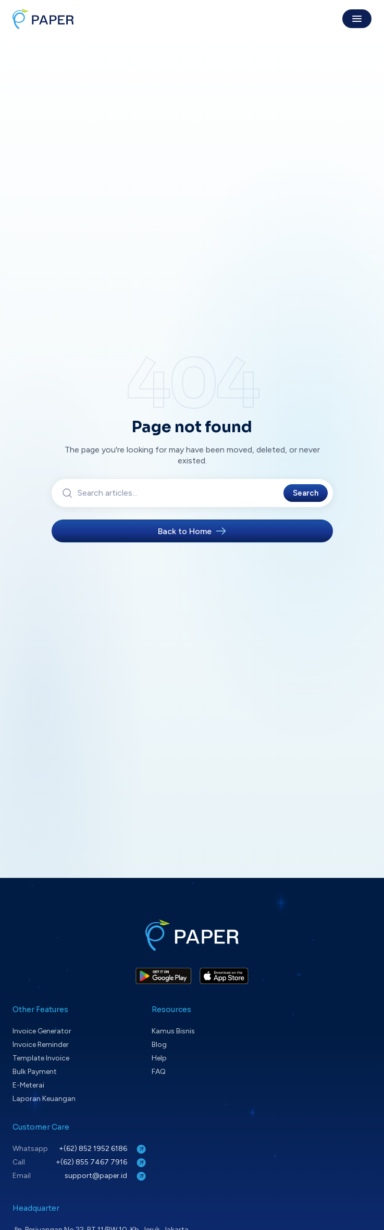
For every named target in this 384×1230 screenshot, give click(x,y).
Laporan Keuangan (44, 1098)
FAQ (159, 1071)
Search (305, 493)
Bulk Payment (35, 1071)
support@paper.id (106, 1176)
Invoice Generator (42, 1031)
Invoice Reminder (41, 1044)
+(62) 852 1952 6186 (103, 1149)
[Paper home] (43, 18)
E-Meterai (28, 1085)
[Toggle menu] (356, 18)
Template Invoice (41, 1058)
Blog (159, 1044)
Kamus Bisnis (173, 1031)
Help (159, 1058)
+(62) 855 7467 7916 (102, 1162)
